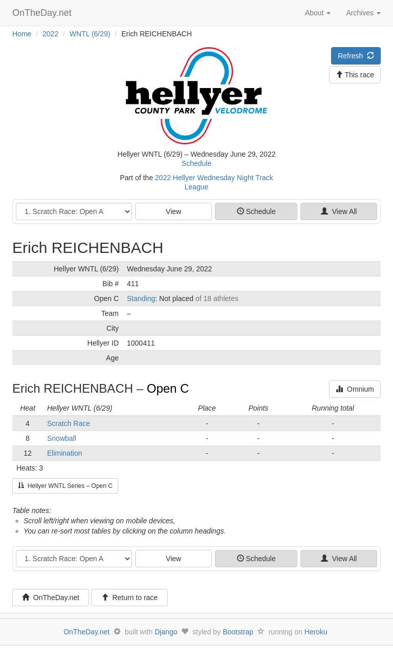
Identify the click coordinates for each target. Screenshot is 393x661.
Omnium (355, 389)
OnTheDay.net (43, 13)
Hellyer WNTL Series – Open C (65, 485)
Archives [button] (363, 13)
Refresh (356, 56)
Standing (141, 298)
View (173, 211)
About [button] (318, 13)
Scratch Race (68, 423)
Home (21, 34)
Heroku (316, 632)
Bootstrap (238, 632)
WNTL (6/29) (90, 34)
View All (339, 211)
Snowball (61, 438)
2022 (50, 34)
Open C (168, 388)
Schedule (196, 163)
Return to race (129, 597)
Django (166, 632)
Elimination (64, 453)
